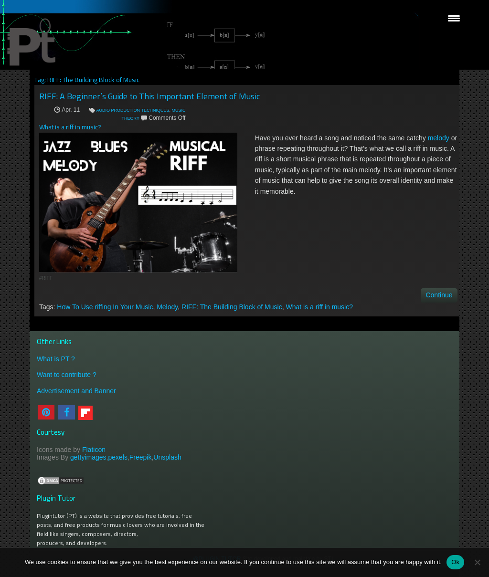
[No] (477, 562)
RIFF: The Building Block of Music (231, 307)
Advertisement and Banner (76, 391)
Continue (438, 295)
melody (438, 138)
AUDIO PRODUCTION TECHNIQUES (133, 110)
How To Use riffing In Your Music (105, 307)
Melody (167, 307)
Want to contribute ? (66, 374)
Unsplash (167, 457)
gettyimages (88, 457)
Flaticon (94, 449)
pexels (117, 457)
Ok (455, 562)
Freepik (140, 457)
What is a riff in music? (319, 307)
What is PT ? (56, 359)
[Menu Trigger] (454, 18)
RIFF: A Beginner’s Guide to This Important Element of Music (149, 96)
